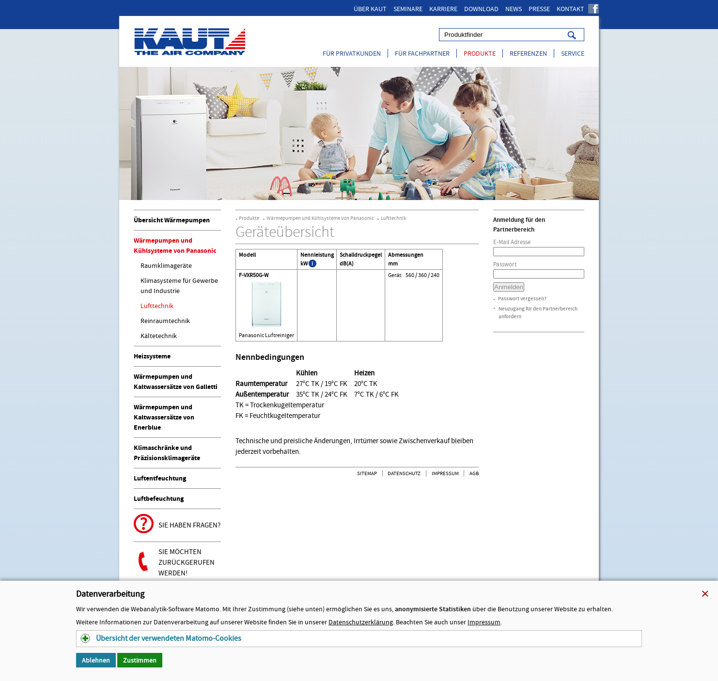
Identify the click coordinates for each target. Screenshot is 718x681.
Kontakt (570, 8)
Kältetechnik (158, 335)
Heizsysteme (152, 356)
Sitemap (367, 473)
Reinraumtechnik (165, 320)
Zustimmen (139, 660)
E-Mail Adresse (512, 242)
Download (481, 8)
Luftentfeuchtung (160, 478)
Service (572, 53)
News (513, 8)
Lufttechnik (156, 305)
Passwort (504, 264)
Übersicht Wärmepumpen (172, 220)
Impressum (445, 473)
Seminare (407, 8)
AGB (474, 473)
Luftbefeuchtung (159, 498)
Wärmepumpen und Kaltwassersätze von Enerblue (164, 417)
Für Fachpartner (422, 53)
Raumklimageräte (166, 265)
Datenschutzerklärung (360, 622)
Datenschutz (404, 473)
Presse (539, 8)
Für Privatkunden (352, 53)
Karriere (443, 8)
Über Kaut (370, 8)
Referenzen (528, 53)
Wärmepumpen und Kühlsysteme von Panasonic (320, 218)
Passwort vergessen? (522, 298)
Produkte (480, 53)
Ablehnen (96, 660)
